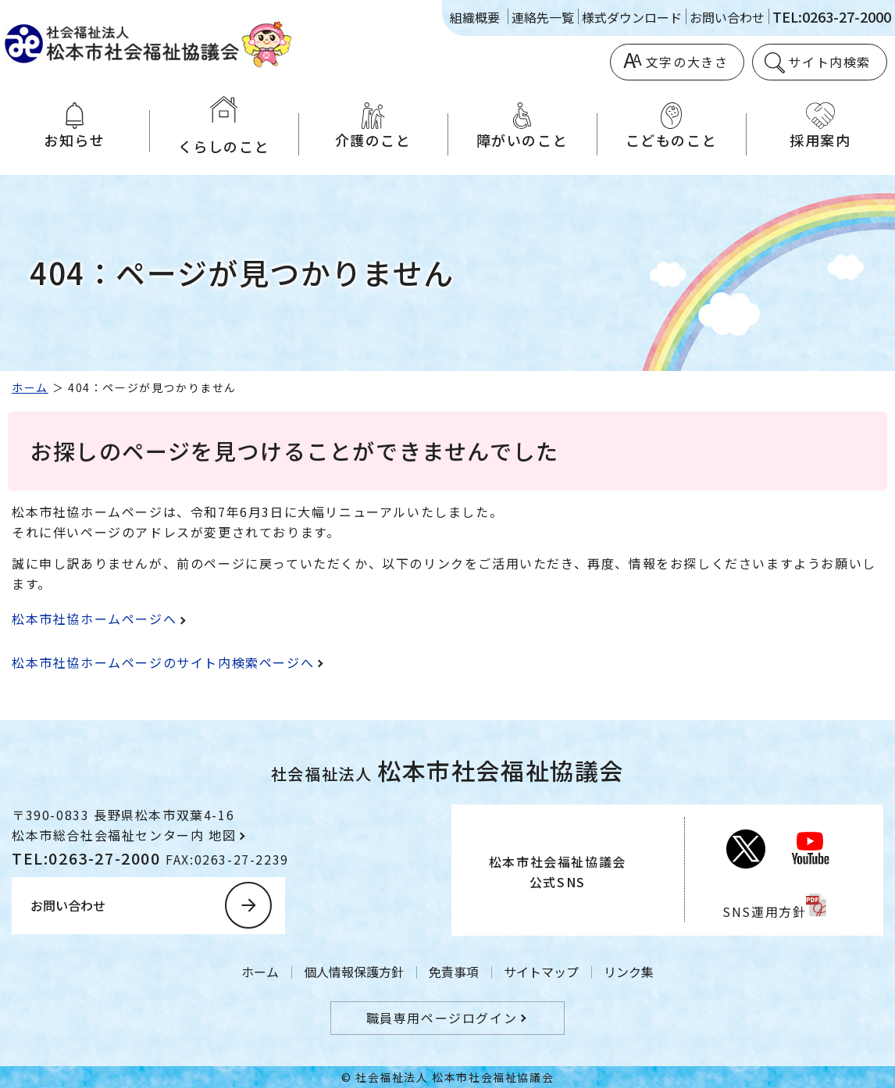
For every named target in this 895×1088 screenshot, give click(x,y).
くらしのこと (224, 126)
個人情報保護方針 (354, 971)
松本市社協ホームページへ (94, 618)
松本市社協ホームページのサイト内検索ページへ (163, 662)
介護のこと (373, 126)
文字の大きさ (687, 61)
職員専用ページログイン (442, 1017)
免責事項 (454, 971)
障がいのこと (522, 126)
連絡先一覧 (543, 17)
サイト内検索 (829, 61)
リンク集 (629, 971)
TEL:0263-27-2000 (831, 16)
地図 (222, 835)
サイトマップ (541, 971)
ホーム (30, 387)
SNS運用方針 (764, 911)
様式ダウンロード (632, 17)
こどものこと (671, 126)
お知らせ (74, 126)
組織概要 (475, 17)
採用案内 (820, 126)
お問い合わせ (727, 17)
